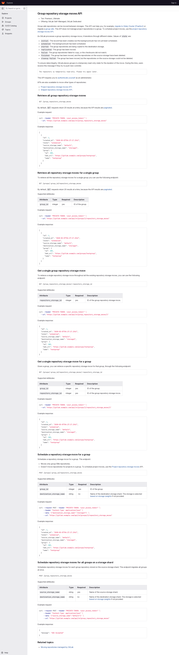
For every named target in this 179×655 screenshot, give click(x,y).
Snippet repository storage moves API (67, 90)
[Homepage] (3, 3)
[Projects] (13, 18)
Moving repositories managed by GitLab (68, 647)
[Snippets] (13, 33)
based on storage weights (111, 496)
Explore (10, 3)
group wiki (61, 29)
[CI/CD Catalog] (13, 26)
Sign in (173, 3)
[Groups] (13, 22)
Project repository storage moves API (67, 87)
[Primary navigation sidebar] (3, 8)
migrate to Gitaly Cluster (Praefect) (140, 26)
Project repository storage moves (136, 467)
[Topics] (13, 29)
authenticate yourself (77, 78)
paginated (119, 108)
